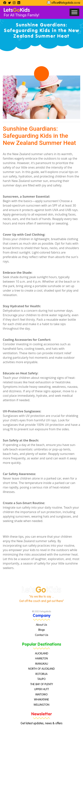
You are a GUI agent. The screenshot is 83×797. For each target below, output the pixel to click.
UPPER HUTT (41, 689)
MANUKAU (41, 663)
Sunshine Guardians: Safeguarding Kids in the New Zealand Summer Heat (39, 136)
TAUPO (41, 679)
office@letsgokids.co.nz (65, 2)
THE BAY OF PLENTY (41, 684)
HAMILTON (41, 658)
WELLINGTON (41, 704)
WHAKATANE (41, 699)
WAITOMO (41, 694)
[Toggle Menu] (74, 12)
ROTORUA (41, 674)
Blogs (41, 629)
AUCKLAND (41, 653)
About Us (41, 624)
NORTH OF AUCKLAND (41, 668)
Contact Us (41, 635)
